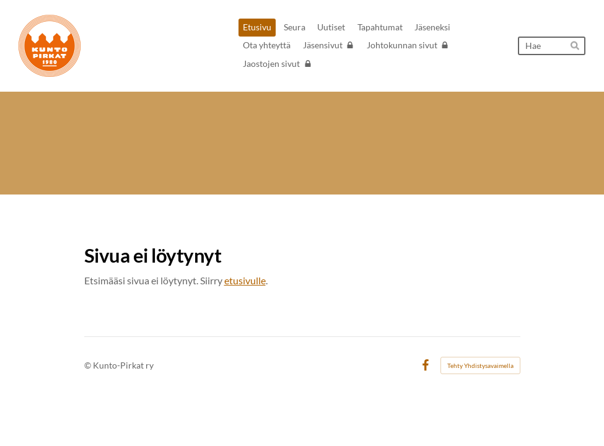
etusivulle (245, 280)
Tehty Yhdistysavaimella (480, 365)
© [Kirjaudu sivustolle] (88, 365)
